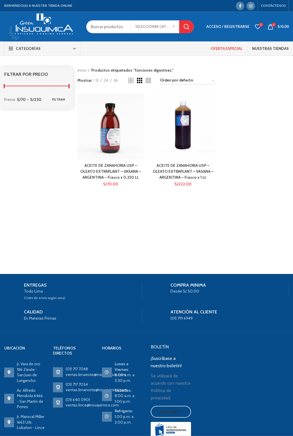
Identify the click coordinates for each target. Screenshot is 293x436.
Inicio (82, 70)
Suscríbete (171, 412)
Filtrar (58, 99)
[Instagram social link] (251, 6)
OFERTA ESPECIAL (227, 48)
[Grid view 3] (139, 80)
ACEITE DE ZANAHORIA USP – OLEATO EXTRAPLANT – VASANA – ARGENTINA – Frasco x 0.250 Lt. (110, 171)
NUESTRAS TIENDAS (270, 48)
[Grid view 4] (148, 80)
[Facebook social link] (240, 6)
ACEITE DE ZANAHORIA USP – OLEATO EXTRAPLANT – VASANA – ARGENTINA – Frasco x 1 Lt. (183, 171)
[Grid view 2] (131, 80)
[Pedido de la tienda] (187, 81)
